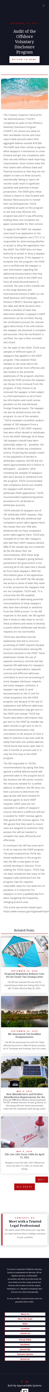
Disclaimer (25, 1345)
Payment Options (25, 1354)
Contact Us (25, 1333)
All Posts (23, 1186)
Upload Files (25, 1349)
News (25, 1324)
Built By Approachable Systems (24, 1385)
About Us (25, 1314)
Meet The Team (25, 1319)
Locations (25, 1329)
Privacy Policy (25, 1340)
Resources (25, 1359)
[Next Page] (41, 1180)
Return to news (23, 59)
